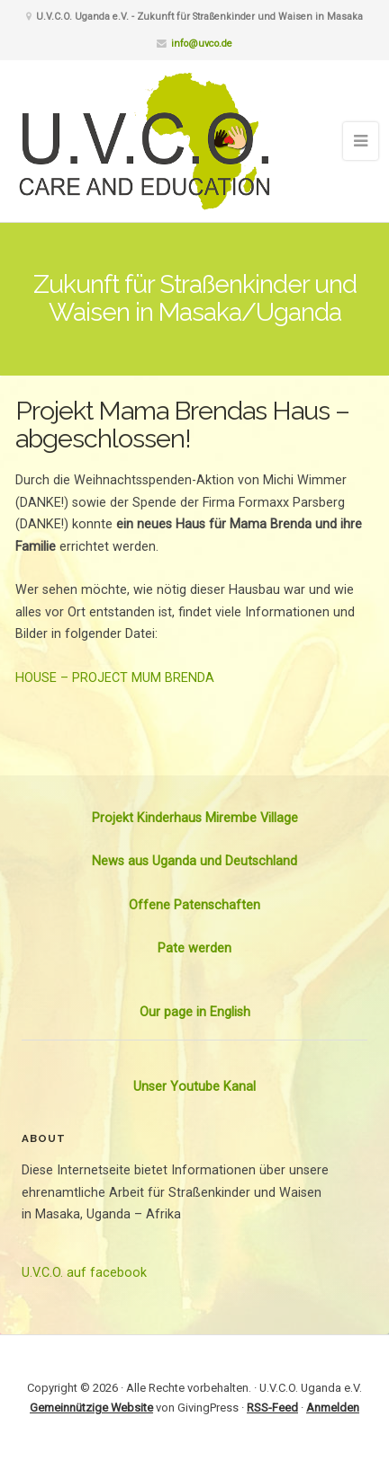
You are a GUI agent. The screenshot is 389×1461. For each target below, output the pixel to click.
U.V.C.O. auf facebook (84, 1272)
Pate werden (194, 948)
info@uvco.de (201, 43)
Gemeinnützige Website (91, 1407)
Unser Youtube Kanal (194, 1086)
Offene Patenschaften (194, 905)
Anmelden (332, 1407)
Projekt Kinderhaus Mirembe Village (195, 818)
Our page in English (195, 1012)
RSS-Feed (272, 1407)
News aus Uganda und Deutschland (194, 861)
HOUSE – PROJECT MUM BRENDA (114, 678)
